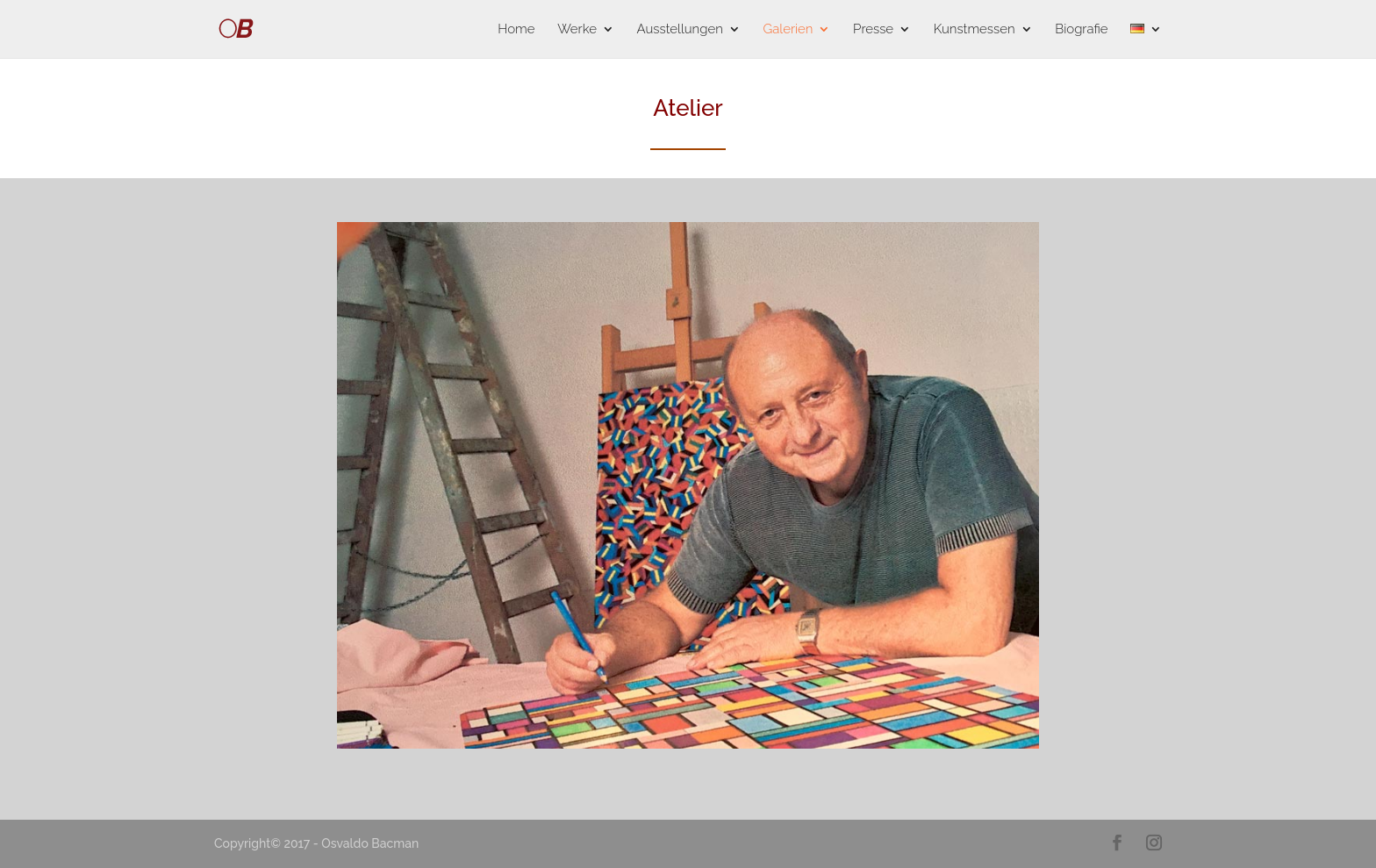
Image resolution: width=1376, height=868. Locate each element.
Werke (577, 30)
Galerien (788, 30)
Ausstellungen (680, 30)
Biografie (1081, 30)
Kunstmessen (974, 30)
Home (516, 30)
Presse (873, 30)
